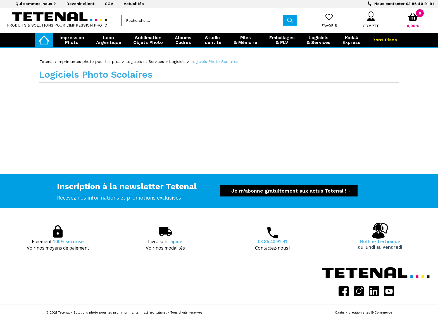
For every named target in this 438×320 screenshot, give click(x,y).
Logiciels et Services (144, 61)
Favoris (329, 25)
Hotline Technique (380, 244)
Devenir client (80, 3)
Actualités (134, 3)
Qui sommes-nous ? (35, 3)
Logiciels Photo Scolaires (214, 61)
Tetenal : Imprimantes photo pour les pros (80, 61)
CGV (109, 3)
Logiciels (177, 61)
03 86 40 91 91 (404, 3)
